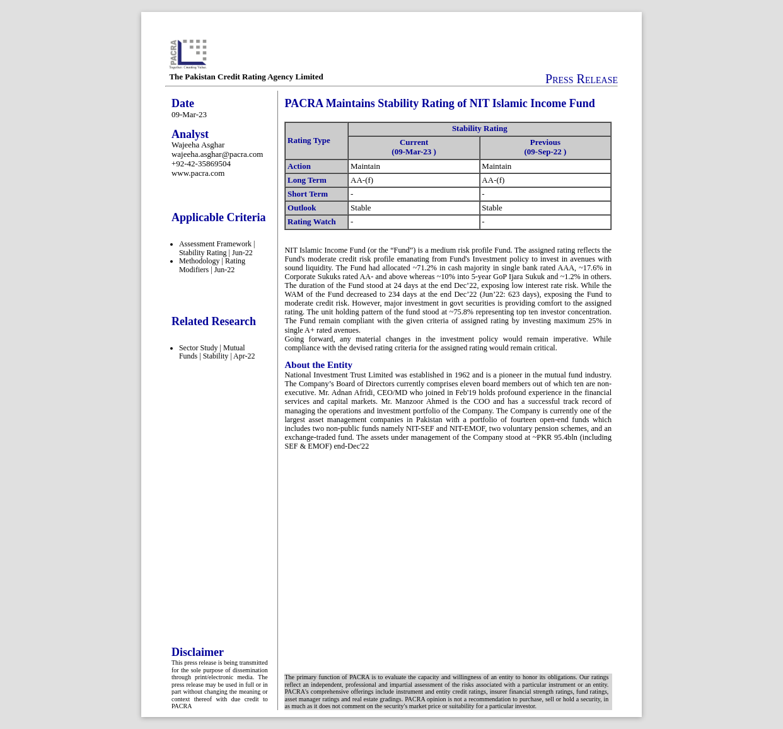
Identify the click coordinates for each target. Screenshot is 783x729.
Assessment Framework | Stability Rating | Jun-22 (217, 248)
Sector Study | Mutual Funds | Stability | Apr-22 (217, 352)
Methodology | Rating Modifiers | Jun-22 (212, 265)
